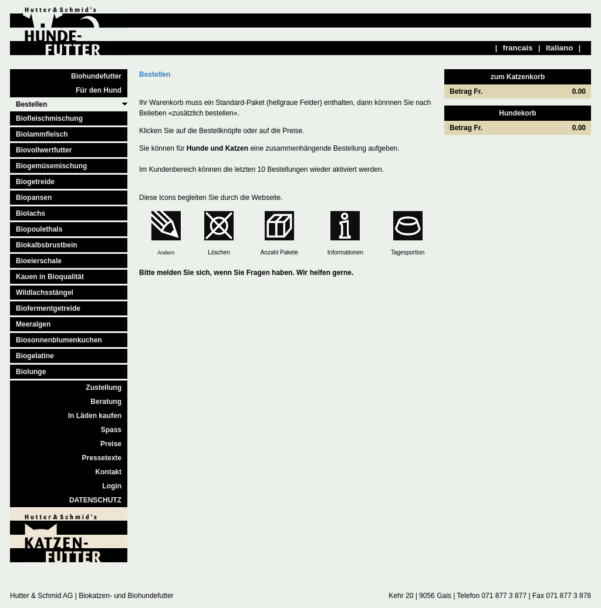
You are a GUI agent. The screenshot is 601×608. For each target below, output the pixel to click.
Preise (110, 444)
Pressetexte (101, 458)
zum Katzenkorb (518, 77)
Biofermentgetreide (48, 308)
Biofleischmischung (49, 118)
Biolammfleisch (42, 134)
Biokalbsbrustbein (46, 245)
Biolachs (30, 213)
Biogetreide (35, 182)
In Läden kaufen (94, 416)
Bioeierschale (39, 261)
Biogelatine (35, 356)
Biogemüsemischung (51, 166)
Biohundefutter (96, 76)
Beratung (105, 402)
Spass (111, 430)
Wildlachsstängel (44, 292)
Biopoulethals (39, 229)
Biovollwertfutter (44, 150)
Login (111, 486)
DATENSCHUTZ (95, 500)
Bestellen (31, 104)
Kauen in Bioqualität (50, 277)
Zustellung (103, 387)
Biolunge (31, 372)
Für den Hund (98, 90)
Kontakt (108, 472)
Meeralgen (33, 324)
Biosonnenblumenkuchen (59, 340)
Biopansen (34, 197)
